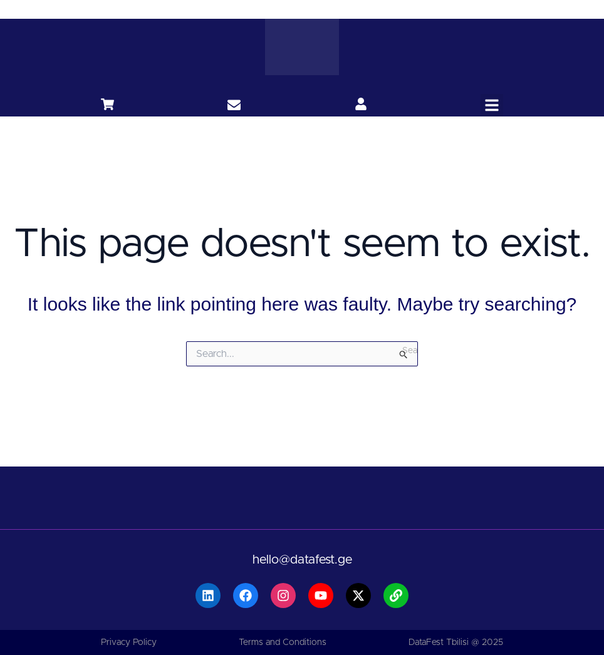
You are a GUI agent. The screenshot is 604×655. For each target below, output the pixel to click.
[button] (492, 105)
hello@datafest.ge (302, 560)
